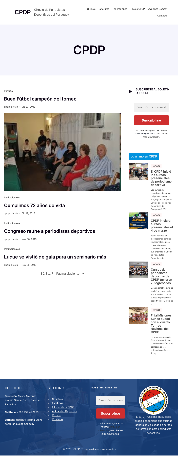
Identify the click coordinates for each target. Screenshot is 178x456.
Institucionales (12, 197)
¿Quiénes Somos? (157, 9)
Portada (8, 91)
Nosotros (57, 399)
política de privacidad (145, 134)
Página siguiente (70, 274)
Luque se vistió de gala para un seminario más (55, 257)
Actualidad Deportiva (64, 411)
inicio (92, 9)
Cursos (56, 416)
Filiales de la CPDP (63, 407)
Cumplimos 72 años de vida (34, 206)
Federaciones (119, 9)
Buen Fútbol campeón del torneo (40, 99)
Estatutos (104, 9)
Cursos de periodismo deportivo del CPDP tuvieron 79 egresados (161, 276)
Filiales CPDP (137, 9)
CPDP (76, 449)
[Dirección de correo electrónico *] (151, 107)
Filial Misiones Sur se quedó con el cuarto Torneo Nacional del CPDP (161, 324)
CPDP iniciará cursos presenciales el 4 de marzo (162, 226)
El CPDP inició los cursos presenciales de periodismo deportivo (161, 178)
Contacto (162, 15)
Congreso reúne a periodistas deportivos (49, 231)
